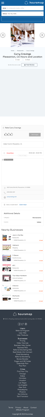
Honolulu (22, 378)
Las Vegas (22, 383)
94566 (16, 240)
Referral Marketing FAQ (22, 350)
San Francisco (22, 396)
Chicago (22, 374)
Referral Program (22, 331)
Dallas (22, 376)
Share (28, 60)
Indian (39, 222)
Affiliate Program (22, 410)
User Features (22, 335)
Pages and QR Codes (22, 361)
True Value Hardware (19, 275)
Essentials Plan (22, 363)
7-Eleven (15, 255)
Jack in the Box (17, 235)
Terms (10, 408)
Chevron (15, 285)
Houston (22, 380)
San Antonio (22, 394)
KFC (13, 265)
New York (22, 387)
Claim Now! (23, 205)
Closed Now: (10, 153)
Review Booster (22, 359)
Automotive (15, 288)
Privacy (18, 408)
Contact (33, 408)
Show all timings (22, 155)
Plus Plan (22, 366)
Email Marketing (22, 354)
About (25, 408)
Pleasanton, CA (22, 240)
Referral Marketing (22, 357)
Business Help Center (22, 345)
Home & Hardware (17, 278)
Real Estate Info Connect (22, 352)
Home (12, 50)
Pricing (22, 341)
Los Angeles (22, 385)
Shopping (15, 248)
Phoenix (22, 392)
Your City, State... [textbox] (12, 14)
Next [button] (42, 35)
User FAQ (22, 333)
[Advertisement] (22, 93)
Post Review (29, 65)
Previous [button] (3, 35)
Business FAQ (22, 348)
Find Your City (22, 371)
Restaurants (20, 50)
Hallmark (15, 245)
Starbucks (15, 296)
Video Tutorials (22, 343)
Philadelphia (22, 390)
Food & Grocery (16, 258)
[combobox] (22, 13)
